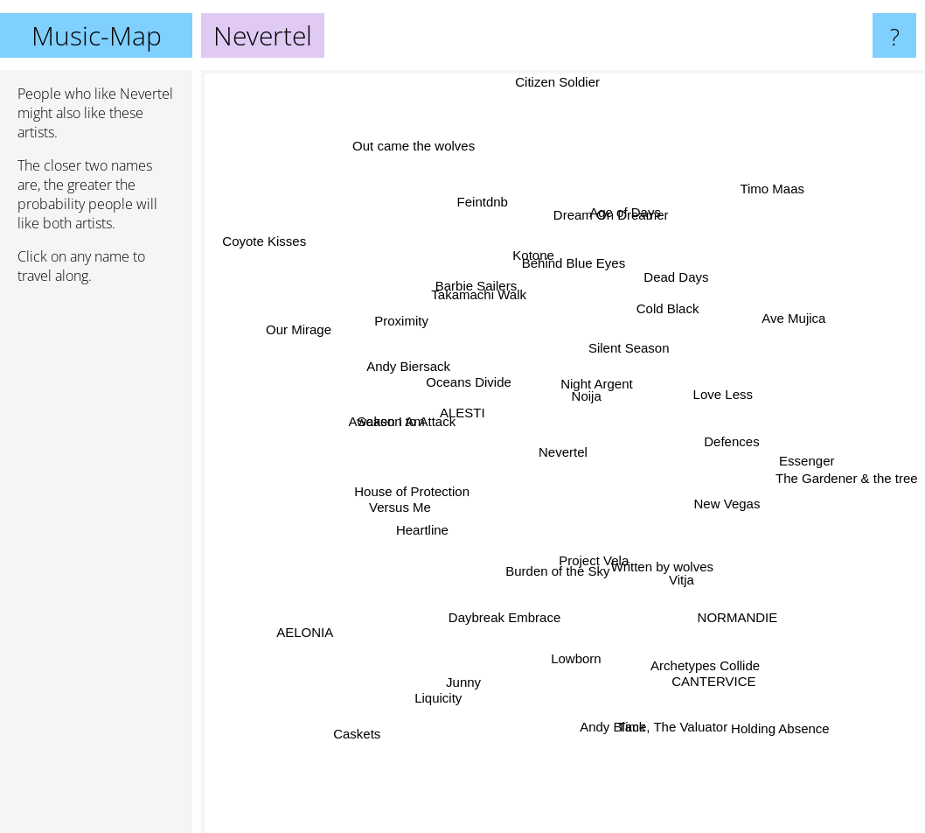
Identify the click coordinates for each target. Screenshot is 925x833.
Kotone (532, 277)
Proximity (419, 330)
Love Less (737, 390)
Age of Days (624, 228)
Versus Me (385, 508)
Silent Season (631, 344)
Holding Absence (776, 718)
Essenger (788, 459)
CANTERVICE (704, 660)
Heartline (416, 537)
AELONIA (318, 623)
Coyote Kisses (291, 258)
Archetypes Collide (698, 642)
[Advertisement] (96, 566)
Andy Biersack (408, 365)
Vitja (693, 575)
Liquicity (450, 679)
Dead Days (692, 277)
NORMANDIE (745, 617)
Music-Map (96, 35)
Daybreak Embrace (506, 613)
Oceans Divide (468, 380)
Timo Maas (752, 217)
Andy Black (613, 723)
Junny (473, 656)
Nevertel (563, 451)
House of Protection (419, 484)
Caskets (336, 732)
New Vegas (725, 497)
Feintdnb (490, 223)
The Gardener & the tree (833, 472)
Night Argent (600, 372)
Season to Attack (402, 412)
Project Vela (601, 563)
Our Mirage (321, 336)
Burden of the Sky (556, 582)
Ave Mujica (774, 331)
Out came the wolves (421, 157)
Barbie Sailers (467, 269)
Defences (745, 439)
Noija (587, 404)
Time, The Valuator (671, 719)
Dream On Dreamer (606, 243)
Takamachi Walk (482, 302)
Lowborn (577, 641)
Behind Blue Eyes (573, 264)
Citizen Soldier (557, 83)
